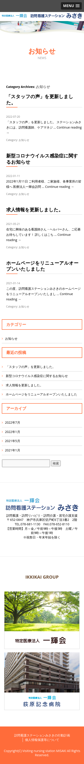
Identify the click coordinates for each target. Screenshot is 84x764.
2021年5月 (12, 441)
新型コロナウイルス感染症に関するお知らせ (42, 159)
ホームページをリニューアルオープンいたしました (42, 266)
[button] (71, 6)
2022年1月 (12, 432)
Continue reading (59, 187)
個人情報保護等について (42, 740)
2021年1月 (12, 450)
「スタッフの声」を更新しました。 (39, 99)
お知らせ (24, 140)
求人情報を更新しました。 (34, 209)
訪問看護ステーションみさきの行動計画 (42, 735)
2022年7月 (12, 422)
